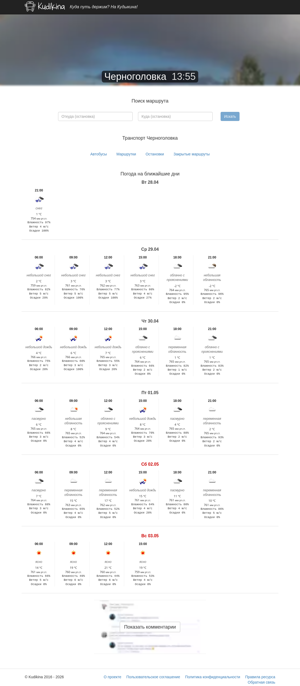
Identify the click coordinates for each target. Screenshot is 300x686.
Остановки (154, 154)
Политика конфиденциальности (212, 677)
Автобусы (98, 154)
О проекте (112, 677)
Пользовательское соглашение (153, 677)
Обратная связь (261, 682)
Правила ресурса (260, 677)
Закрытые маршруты (191, 154)
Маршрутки (126, 154)
